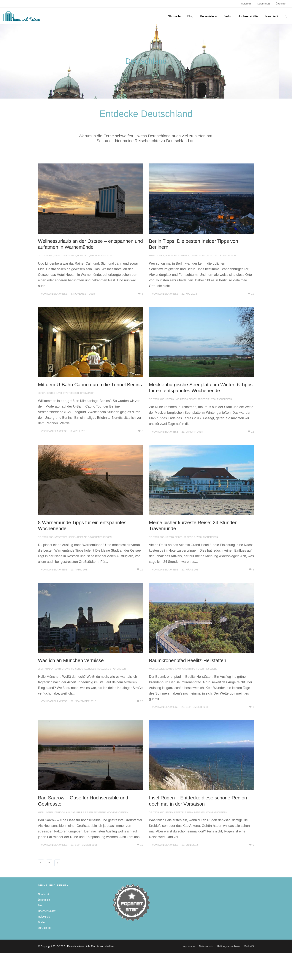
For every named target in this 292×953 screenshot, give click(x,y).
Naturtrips (61, 256)
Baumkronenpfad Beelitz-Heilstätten (187, 660)
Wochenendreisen (101, 256)
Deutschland (45, 256)
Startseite (174, 16)
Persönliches (79, 669)
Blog (190, 16)
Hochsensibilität (248, 16)
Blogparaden (182, 256)
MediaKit (249, 946)
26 (140, 701)
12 (251, 431)
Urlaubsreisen (195, 812)
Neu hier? (271, 16)
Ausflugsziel (156, 256)
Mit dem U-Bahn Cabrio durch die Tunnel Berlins (90, 384)
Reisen (72, 256)
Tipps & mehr (87, 393)
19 (251, 293)
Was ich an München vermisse (71, 660)
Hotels (170, 399)
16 (140, 569)
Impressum (245, 3)
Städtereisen (228, 256)
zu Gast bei (44, 927)
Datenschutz (264, 3)
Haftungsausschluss (228, 946)
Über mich (281, 3)
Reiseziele (208, 16)
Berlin (227, 16)
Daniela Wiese (57, 293)
